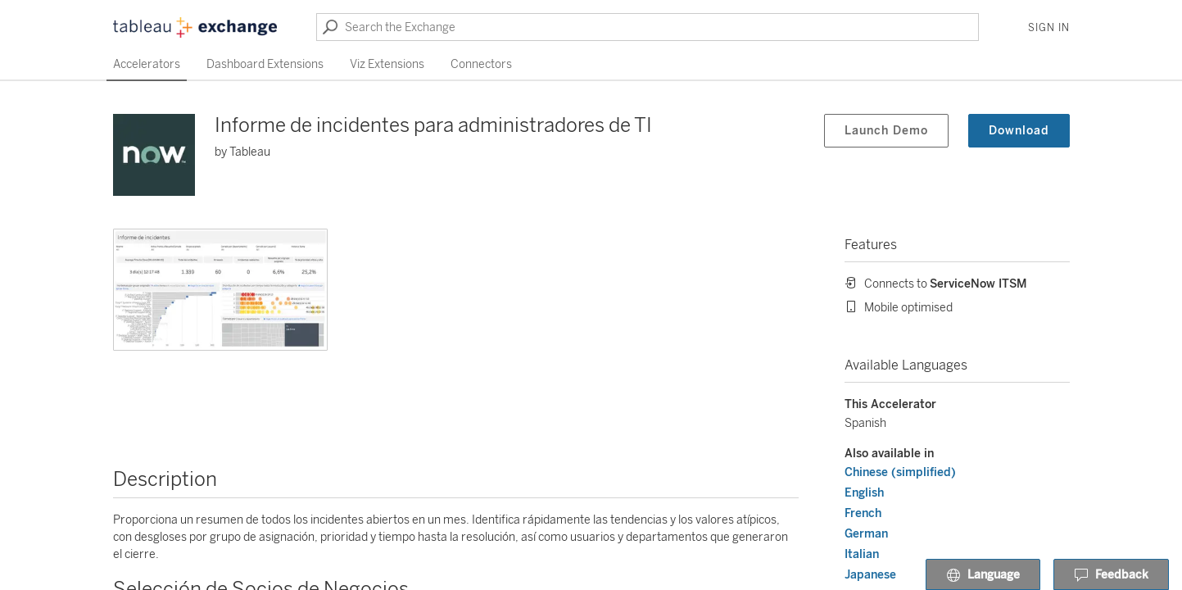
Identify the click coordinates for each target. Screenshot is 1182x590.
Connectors (481, 64)
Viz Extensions (387, 64)
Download (1019, 131)
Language (983, 575)
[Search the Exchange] (647, 27)
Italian (862, 554)
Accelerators (146, 64)
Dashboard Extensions (265, 64)
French (863, 513)
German (866, 534)
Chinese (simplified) (900, 472)
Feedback (1111, 575)
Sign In (1049, 28)
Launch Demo (886, 131)
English (864, 493)
